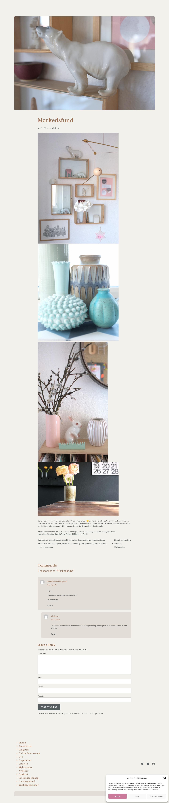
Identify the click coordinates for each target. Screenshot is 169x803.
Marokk (57, 534)
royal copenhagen (45, 547)
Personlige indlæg (28, 778)
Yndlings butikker (29, 785)
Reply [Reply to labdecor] (53, 634)
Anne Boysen (73, 531)
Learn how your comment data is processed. (86, 713)
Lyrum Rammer (62, 531)
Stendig (50, 534)
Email (40, 687)
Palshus (102, 543)
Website (41, 696)
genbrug (87, 540)
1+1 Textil (83, 534)
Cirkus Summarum (29, 753)
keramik (66, 543)
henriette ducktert (46, 543)
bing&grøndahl (61, 540)
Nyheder (24, 770)
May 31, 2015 (52, 585)
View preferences (156, 796)
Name (40, 677)
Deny (137, 796)
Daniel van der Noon (46, 531)
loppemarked (87, 543)
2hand (40, 540)
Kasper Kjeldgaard (103, 531)
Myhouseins (119, 547)
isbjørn (58, 543)
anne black (49, 540)
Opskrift (23, 774)
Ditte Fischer (66, 534)
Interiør (117, 543)
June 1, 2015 (55, 620)
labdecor (56, 128)
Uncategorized (27, 781)
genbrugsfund (98, 540)
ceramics (73, 540)
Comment (42, 654)
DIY (21, 756)
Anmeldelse (25, 746)
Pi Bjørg (75, 534)
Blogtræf (24, 749)
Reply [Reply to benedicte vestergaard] (50, 605)
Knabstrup (75, 543)
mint (96, 543)
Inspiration (126, 540)
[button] (164, 778)
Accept (117, 796)
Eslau (80, 540)
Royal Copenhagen (87, 531)
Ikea (44, 534)
